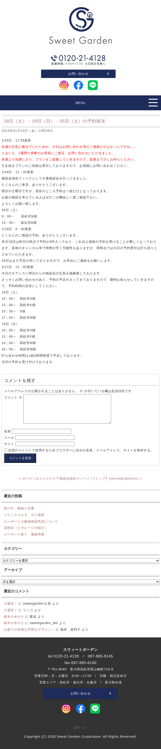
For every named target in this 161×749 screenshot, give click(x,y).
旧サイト (80, 728)
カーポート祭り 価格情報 (24, 534)
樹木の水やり (14, 616)
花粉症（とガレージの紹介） (26, 528)
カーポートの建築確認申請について (31, 521)
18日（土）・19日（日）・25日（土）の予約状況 (54, 121)
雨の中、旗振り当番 (19, 508)
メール (9, 437)
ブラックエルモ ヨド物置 (24, 515)
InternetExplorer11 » (125, 478)
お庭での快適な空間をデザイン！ (29, 629)
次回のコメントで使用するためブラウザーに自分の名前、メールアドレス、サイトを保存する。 (81, 450)
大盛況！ (10, 603)
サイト (9, 444)
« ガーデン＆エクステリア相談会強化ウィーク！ (56, 478)
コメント (13, 397)
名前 (7, 431)
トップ (100, 478)
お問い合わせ (78, 73)
